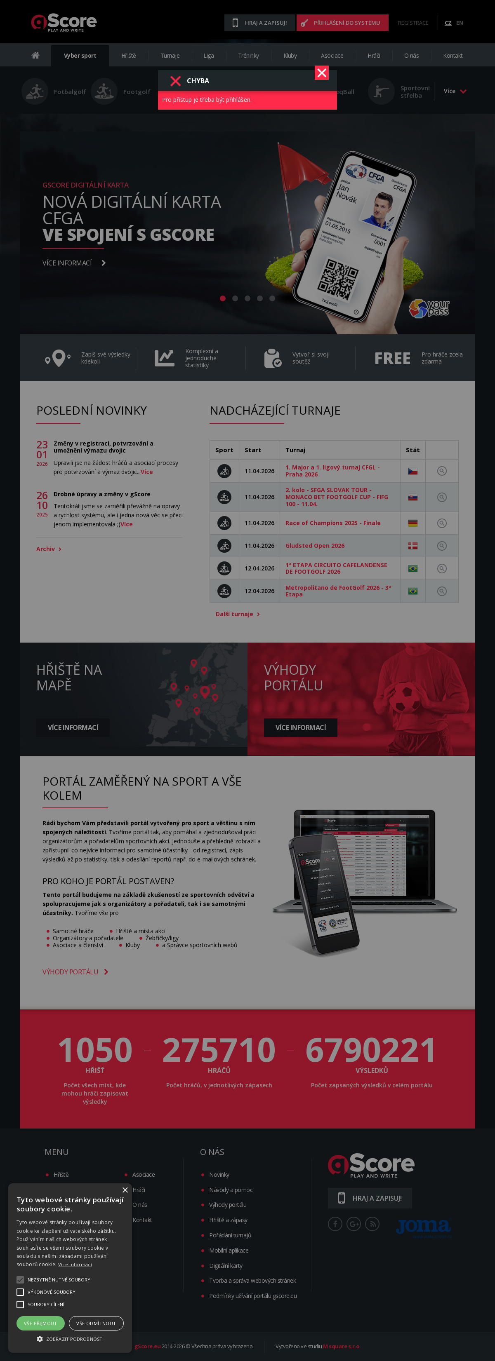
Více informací (75, 1264)
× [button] (125, 1190)
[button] (70, 1338)
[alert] (70, 1268)
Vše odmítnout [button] (96, 1323)
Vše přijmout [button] (40, 1323)
